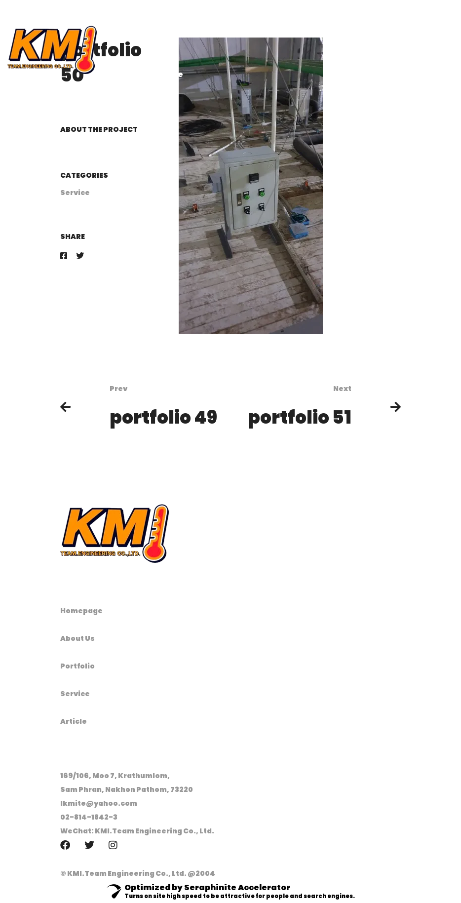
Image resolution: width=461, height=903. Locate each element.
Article (73, 721)
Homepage (81, 611)
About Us (77, 638)
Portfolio (77, 666)
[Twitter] (80, 256)
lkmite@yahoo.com (98, 803)
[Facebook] (63, 256)
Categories (84, 175)
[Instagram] (113, 845)
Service (75, 192)
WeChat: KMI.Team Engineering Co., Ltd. (137, 831)
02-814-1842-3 (88, 817)
